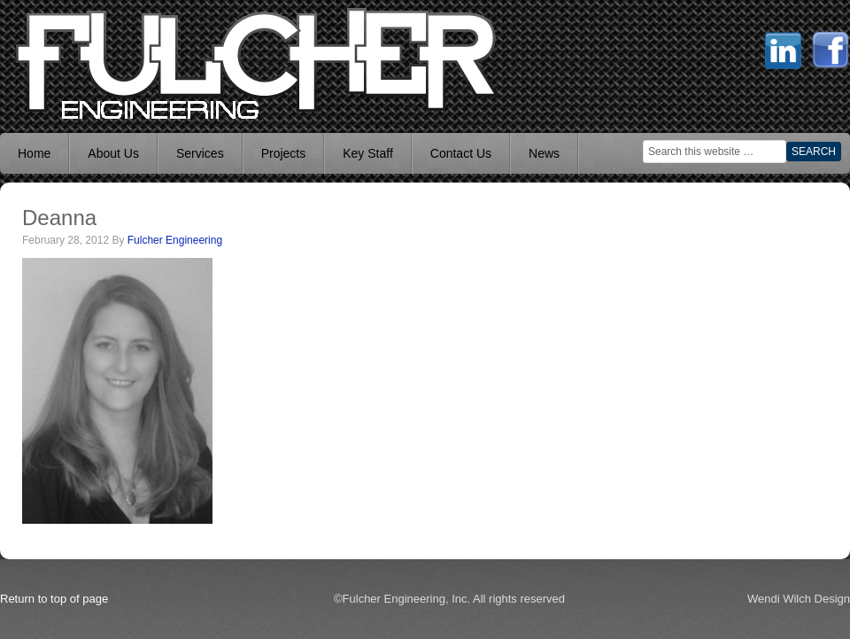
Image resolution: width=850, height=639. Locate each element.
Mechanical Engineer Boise (133, 62)
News (544, 153)
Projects (283, 153)
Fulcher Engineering (175, 240)
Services (200, 153)
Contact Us (460, 153)
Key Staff (368, 153)
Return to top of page (54, 598)
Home (34, 153)
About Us (113, 153)
